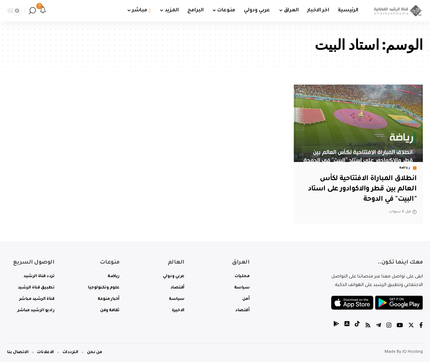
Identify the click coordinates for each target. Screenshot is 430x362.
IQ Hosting (412, 352)
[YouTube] (400, 326)
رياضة (404, 168)
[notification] (42, 10)
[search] (32, 11)
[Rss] (368, 326)
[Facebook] (421, 326)
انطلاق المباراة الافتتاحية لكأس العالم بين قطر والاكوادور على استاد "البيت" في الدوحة (361, 189)
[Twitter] (411, 326)
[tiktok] (357, 326)
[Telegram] (378, 326)
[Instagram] (388, 326)
